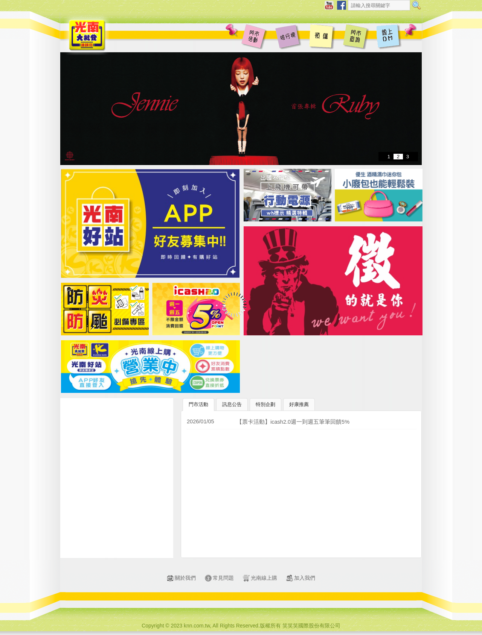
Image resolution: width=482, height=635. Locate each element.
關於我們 (181, 578)
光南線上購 (260, 578)
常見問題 (219, 578)
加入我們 (300, 578)
